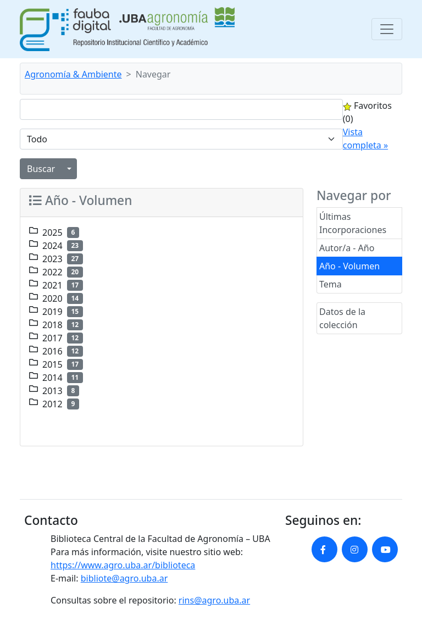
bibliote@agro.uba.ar (124, 578)
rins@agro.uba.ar (214, 600)
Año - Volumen (349, 266)
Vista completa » (365, 138)
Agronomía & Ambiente (73, 74)
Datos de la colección (342, 318)
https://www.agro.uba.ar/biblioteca (123, 565)
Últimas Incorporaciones (352, 223)
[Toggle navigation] (386, 29)
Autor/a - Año (346, 248)
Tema (330, 284)
